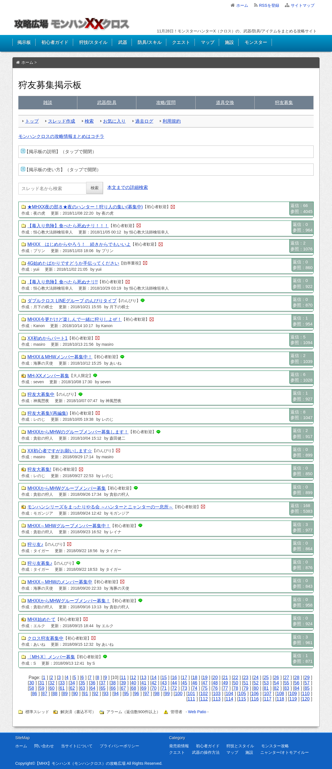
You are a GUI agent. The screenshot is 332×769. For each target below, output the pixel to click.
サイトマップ (302, 5)
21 (225, 677)
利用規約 (172, 121)
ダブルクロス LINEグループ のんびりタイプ (72, 300)
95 (126, 693)
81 (266, 688)
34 (72, 682)
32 (51, 682)
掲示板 (24, 42)
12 (133, 677)
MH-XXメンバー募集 (48, 375)
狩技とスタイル (240, 746)
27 (286, 677)
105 (242, 693)
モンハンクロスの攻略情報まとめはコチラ (61, 136)
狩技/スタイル (93, 42)
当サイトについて (77, 746)
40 (133, 682)
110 (306, 693)
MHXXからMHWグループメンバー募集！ (68, 600)
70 (154, 688)
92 (95, 693)
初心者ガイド (54, 42)
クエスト (181, 42)
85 (307, 688)
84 (297, 688)
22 (235, 677)
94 (116, 693)
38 (113, 682)
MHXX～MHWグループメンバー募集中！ (68, 525)
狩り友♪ (35, 544)
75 (204, 688)
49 (225, 682)
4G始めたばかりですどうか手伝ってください (73, 263)
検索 (89, 121)
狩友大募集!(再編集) (47, 413)
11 (123, 677)
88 (55, 693)
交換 (225, 102)
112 (204, 699)
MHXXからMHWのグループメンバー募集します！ (77, 431)
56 (297, 682)
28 (297, 677)
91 (85, 693)
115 (242, 699)
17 (184, 677)
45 (184, 682)
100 (178, 693)
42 (154, 682)
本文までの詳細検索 (127, 187)
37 (103, 682)
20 (215, 677)
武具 (106, 102)
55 (286, 682)
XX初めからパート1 (47, 338)
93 (105, 693)
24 (256, 677)
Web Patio (197, 711)
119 (293, 699)
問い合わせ (44, 746)
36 (92, 682)
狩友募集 (284, 102)
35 (82, 682)
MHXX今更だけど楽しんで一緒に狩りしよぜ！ (74, 319)
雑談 (47, 102)
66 (113, 688)
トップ (32, 121)
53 (266, 682)
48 (215, 682)
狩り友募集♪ (39, 563)
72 (174, 688)
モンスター (255, 42)
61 (62, 688)
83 (286, 688)
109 (293, 693)
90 (75, 693)
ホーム (242, 5)
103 (217, 693)
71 (164, 688)
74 (194, 688)
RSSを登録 (269, 5)
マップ (207, 42)
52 (256, 682)
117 (268, 699)
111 (191, 699)
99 (167, 693)
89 (65, 693)
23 (245, 677)
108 (280, 693)
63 (82, 688)
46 (194, 682)
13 (144, 677)
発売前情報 (179, 746)
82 (276, 688)
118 (280, 699)
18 (194, 677)
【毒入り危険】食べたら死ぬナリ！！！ (68, 225)
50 (235, 682)
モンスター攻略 (275, 746)
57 (307, 682)
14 (154, 677)
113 (217, 699)
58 (31, 688)
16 (174, 677)
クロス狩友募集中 (45, 638)
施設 (229, 42)
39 (123, 682)
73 (184, 688)
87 (44, 693)
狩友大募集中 (40, 394)
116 (255, 699)
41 (144, 682)
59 (41, 688)
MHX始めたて (41, 619)
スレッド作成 (61, 121)
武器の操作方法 (206, 752)
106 (255, 693)
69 (144, 688)
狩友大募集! (39, 469)
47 (204, 682)
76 (215, 688)
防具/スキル (149, 42)
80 (256, 688)
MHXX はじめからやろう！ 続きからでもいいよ (79, 244)
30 (31, 682)
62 (72, 688)
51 (245, 682)
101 (191, 693)
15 (164, 677)
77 (225, 688)
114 (229, 699)
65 (103, 688)
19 (204, 677)
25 (266, 677)
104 (229, 693)
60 (51, 688)
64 (92, 688)
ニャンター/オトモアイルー (284, 752)
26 (276, 677)
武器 (122, 42)
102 (204, 693)
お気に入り (114, 121)
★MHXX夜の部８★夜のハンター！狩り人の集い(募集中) (85, 206)
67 (123, 688)
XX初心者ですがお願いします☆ (59, 450)
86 (34, 693)
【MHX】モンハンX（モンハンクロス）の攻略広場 (80, 763)
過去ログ (144, 121)
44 (174, 682)
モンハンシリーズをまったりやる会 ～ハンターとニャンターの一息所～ (100, 506)
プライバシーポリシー (119, 746)
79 (245, 688)
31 (41, 682)
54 (276, 682)
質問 (165, 102)
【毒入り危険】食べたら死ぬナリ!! (62, 281)
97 (146, 693)
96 (136, 693)
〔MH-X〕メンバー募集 (51, 657)
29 (307, 677)
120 (306, 699)
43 (164, 682)
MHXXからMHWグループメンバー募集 (66, 488)
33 (62, 682)
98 (157, 693)
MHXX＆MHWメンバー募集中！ (59, 356)
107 (268, 693)
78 (235, 688)
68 (133, 688)
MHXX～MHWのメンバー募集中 (59, 581)
